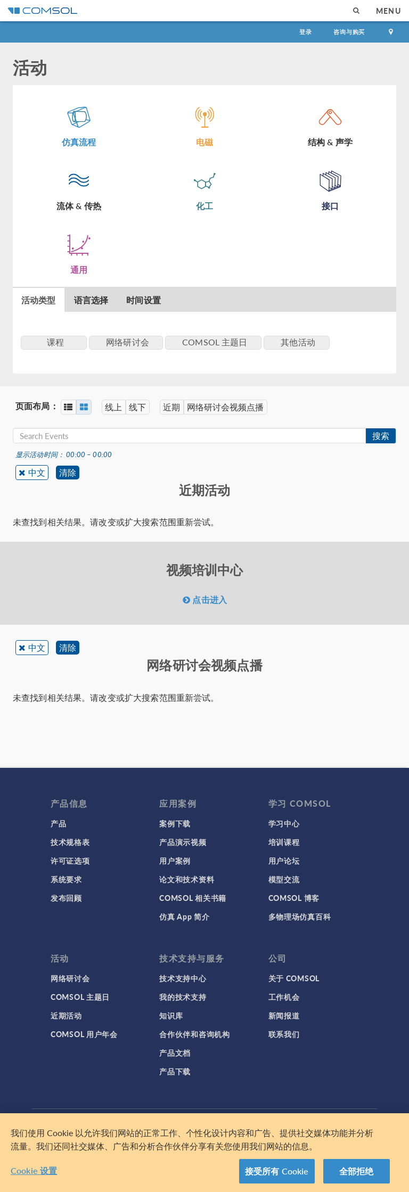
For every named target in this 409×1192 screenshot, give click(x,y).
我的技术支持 (182, 996)
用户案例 (175, 860)
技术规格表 (70, 842)
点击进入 (205, 599)
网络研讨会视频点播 (228, 407)
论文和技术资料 (186, 879)
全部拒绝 (356, 1171)
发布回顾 (66, 897)
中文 (36, 472)
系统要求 (66, 879)
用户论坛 (284, 860)
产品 (58, 823)
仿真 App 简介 (184, 916)
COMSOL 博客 (294, 897)
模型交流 (284, 879)
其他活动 (298, 342)
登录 (305, 32)
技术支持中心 (182, 978)
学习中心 (284, 823)
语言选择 (91, 300)
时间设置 (143, 300)
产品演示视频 (182, 842)
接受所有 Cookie (277, 1171)
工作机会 (284, 996)
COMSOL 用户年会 (84, 1034)
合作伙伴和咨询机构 (194, 1034)
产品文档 (175, 1052)
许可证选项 (70, 860)
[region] (204, 1152)
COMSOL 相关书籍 (192, 897)
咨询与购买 (349, 32)
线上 (114, 407)
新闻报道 (284, 1015)
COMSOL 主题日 (80, 996)
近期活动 (66, 1015)
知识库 (171, 1015)
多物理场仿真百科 (299, 916)
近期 (174, 407)
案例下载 (175, 823)
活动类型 (38, 300)
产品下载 (175, 1071)
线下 (139, 407)
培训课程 (284, 842)
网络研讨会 (70, 978)
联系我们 (284, 1034)
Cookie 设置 (34, 1170)
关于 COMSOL (294, 978)
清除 (68, 472)
